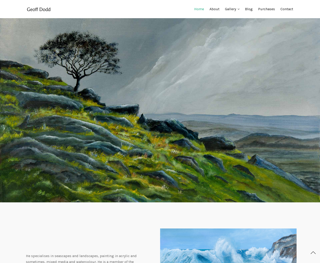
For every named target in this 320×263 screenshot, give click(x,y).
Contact (286, 9)
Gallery (230, 9)
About (214, 9)
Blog (249, 9)
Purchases (266, 9)
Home (199, 9)
